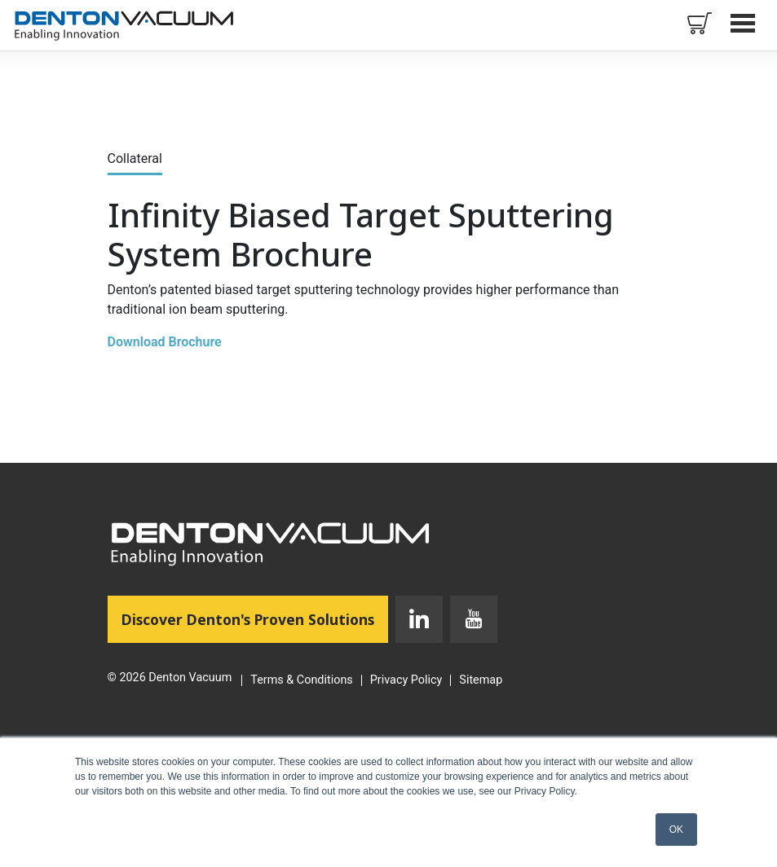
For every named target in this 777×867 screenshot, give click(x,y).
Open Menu (744, 23)
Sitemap (480, 680)
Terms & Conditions (301, 680)
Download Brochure (165, 342)
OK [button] (676, 829)
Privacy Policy (406, 680)
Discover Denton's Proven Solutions (254, 618)
